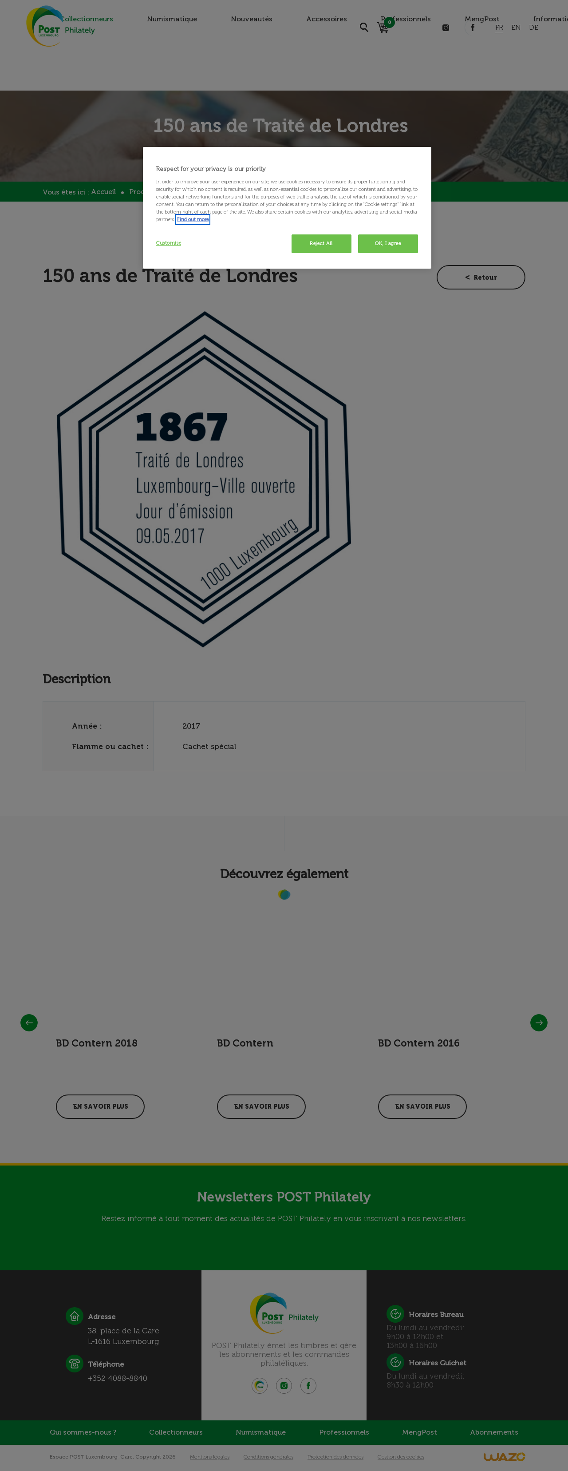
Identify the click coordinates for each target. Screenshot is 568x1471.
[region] (287, 208)
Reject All (321, 243)
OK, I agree (388, 243)
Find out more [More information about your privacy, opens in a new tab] (193, 219)
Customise (168, 243)
